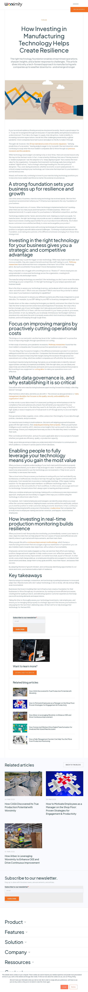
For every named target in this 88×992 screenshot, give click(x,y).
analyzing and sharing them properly (47, 425)
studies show (55, 508)
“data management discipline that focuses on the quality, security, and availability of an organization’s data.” (44, 396)
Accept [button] (64, 987)
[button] (76, 4)
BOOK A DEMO (79, 9)
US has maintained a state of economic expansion (48, 144)
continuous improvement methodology (42, 542)
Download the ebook (24, 673)
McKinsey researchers (57, 344)
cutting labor (39, 369)
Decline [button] (73, 987)
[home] (13, 5)
